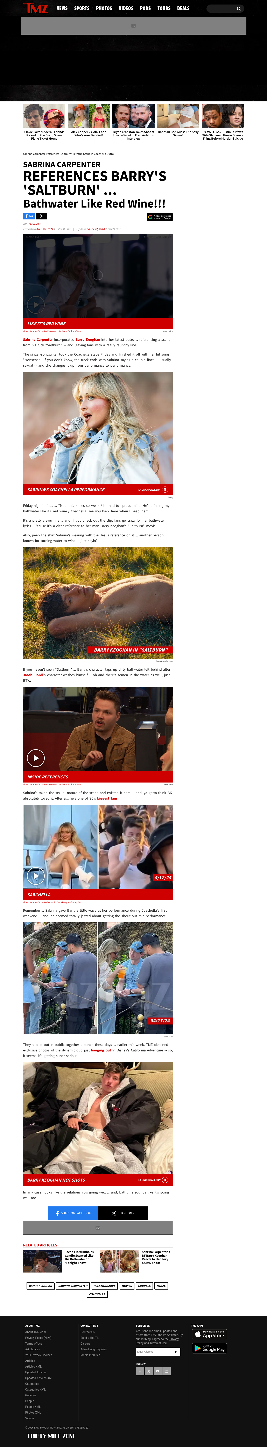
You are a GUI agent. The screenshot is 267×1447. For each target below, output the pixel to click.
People (29, 1401)
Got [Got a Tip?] (36, 76)
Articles (30, 1360)
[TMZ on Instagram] (47, 59)
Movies (126, 1286)
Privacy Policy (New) (38, 1337)
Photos (100, 93)
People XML (33, 1406)
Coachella (97, 1294)
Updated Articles (36, 1372)
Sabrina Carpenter (72, 1286)
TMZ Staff (34, 224)
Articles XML (33, 1366)
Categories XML (35, 1389)
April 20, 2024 (45, 229)
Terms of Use (33, 1343)
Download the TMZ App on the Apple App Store (209, 1334)
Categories (32, 1383)
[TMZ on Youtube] (39, 59)
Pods (165, 93)
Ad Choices (32, 1349)
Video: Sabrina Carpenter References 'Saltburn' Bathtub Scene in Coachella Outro (53, 331)
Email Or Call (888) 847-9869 (70, 76)
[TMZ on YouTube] (158, 1371)
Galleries (30, 1395)
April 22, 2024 (96, 229)
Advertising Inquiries (93, 1349)
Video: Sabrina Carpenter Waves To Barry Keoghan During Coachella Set (53, 902)
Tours (195, 93)
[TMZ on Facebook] (26, 59)
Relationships (104, 1286)
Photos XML (33, 1412)
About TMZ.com (35, 1332)
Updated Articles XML (39, 1378)
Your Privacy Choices (38, 1355)
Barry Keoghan (40, 1286)
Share (73, 1213)
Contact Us (87, 1332)
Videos (134, 93)
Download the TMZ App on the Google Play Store (209, 1348)
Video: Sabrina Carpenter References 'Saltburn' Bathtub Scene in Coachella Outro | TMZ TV (53, 784)
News (33, 93)
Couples (144, 1286)
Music (161, 1286)
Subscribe (176, 1352)
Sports (64, 93)
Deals (226, 93)
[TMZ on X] (32, 59)
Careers (85, 1343)
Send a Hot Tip (89, 1337)
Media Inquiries (90, 1355)
